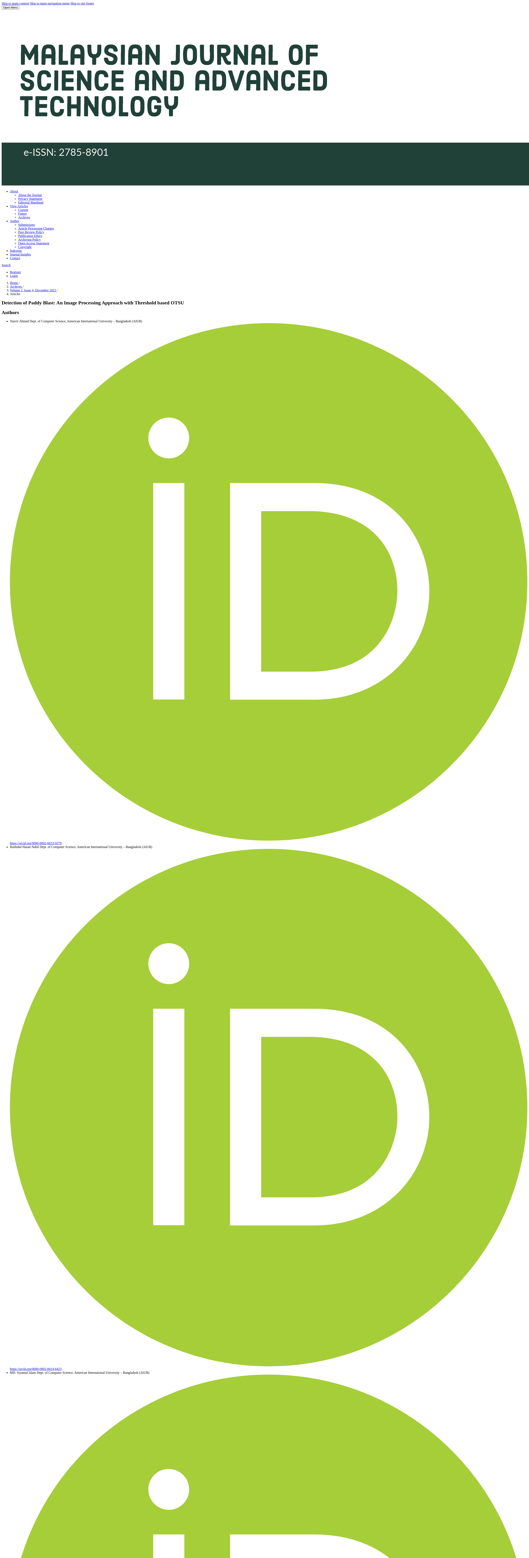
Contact (15, 258)
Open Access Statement (33, 243)
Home (14, 283)
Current (23, 210)
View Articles (19, 206)
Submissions (26, 224)
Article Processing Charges (36, 228)
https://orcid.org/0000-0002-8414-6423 (36, 1369)
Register (15, 272)
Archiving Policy (29, 239)
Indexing (16, 250)
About (14, 191)
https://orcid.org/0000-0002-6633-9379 (36, 843)
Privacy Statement (30, 199)
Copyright (25, 247)
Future (22, 213)
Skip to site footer (82, 3)
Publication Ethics (30, 236)
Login (14, 276)
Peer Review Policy (31, 232)
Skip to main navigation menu (50, 3)
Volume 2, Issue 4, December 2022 (33, 290)
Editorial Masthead (30, 202)
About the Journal (30, 195)
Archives (24, 217)
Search (6, 265)
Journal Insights (20, 254)
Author (14, 221)
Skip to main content (15, 3)
